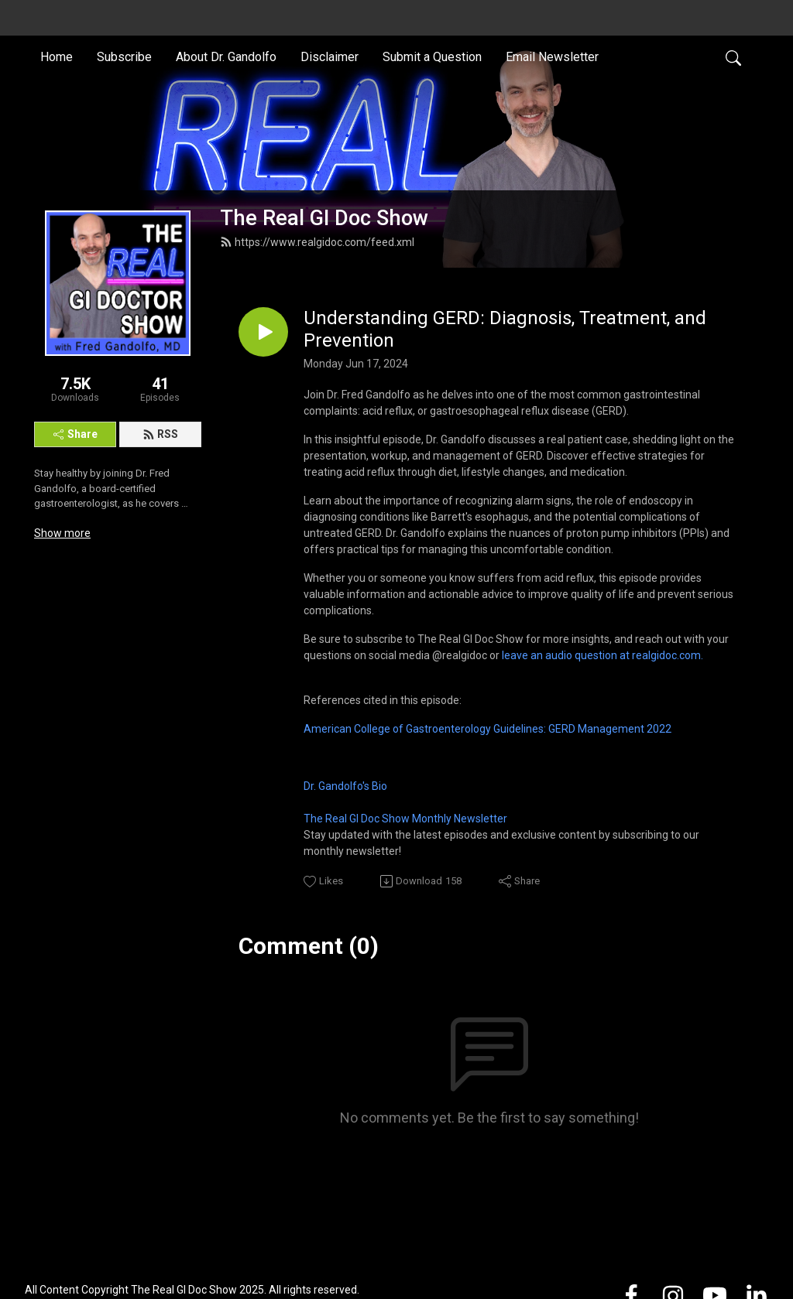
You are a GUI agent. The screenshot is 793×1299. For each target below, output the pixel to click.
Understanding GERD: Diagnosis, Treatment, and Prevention (505, 329)
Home (56, 57)
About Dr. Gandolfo (226, 57)
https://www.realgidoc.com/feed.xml (317, 242)
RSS (160, 434)
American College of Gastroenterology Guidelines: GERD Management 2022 (487, 729)
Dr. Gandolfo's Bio (345, 786)
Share (75, 434)
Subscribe (124, 57)
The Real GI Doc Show (324, 218)
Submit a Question (432, 57)
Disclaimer (329, 57)
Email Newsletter (552, 57)
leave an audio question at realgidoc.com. (602, 655)
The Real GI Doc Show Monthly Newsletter (405, 818)
